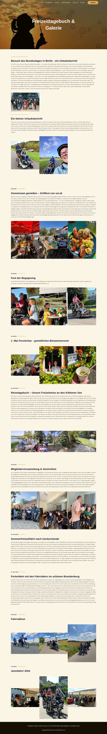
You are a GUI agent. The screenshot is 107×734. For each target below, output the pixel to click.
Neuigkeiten (50, 2)
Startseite (42, 2)
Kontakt (83, 2)
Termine (58, 2)
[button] (93, 2)
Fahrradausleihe (66, 2)
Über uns (75, 2)
